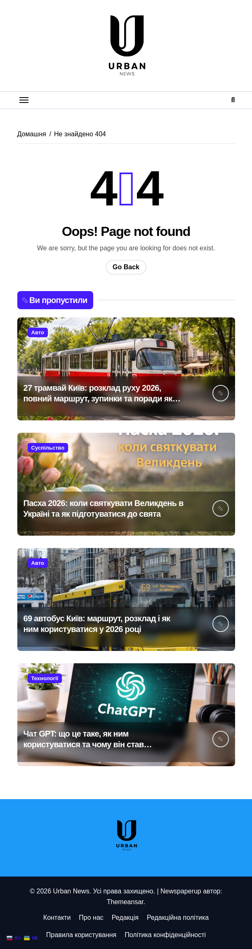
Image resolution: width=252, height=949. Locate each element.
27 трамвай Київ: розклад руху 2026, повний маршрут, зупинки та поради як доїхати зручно (98, 398)
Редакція (125, 917)
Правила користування (81, 934)
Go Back (126, 266)
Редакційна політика (178, 917)
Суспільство (48, 448)
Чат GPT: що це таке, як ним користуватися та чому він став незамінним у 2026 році (84, 744)
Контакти (57, 917)
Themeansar (125, 901)
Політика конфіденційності (165, 934)
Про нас (91, 917)
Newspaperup (180, 891)
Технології (45, 678)
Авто (37, 332)
